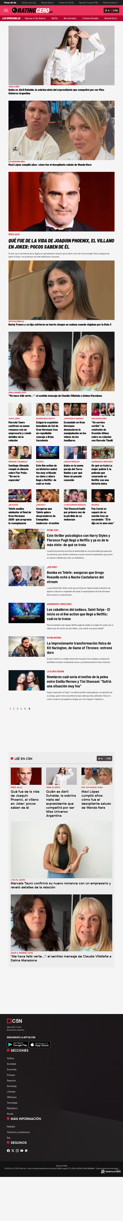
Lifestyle (11, 1091)
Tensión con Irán (28, 2)
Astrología (11, 1085)
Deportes (11, 1080)
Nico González (70, 18)
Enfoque (11, 1074)
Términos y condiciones (18, 1132)
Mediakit (11, 1126)
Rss (8, 1137)
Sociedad (11, 1063)
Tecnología (12, 1102)
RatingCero (12, 1108)
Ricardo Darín (111, 18)
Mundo (10, 1113)
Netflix (55, 18)
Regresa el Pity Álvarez (35, 18)
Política (10, 1058)
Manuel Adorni (47, 2)
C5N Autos (12, 1097)
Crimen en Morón (66, 2)
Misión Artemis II (110, 2)
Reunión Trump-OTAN (88, 2)
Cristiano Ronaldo (90, 18)
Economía (11, 1069)
